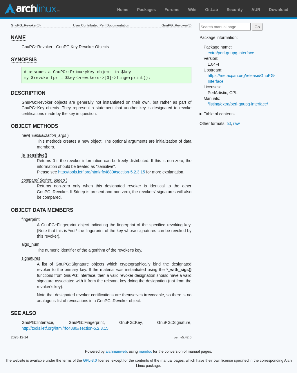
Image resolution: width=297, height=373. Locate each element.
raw (236, 123)
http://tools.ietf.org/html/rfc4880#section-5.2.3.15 (101, 172)
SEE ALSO (23, 313)
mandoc (145, 351)
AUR (255, 9)
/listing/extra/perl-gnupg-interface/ (238, 104)
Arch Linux (31, 9)
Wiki (192, 9)
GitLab (211, 9)
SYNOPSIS (24, 59)
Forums (171, 9)
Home (122, 9)
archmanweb (116, 351)
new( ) (45, 135)
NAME (18, 37)
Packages (146, 9)
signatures (30, 258)
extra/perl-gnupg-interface (231, 53)
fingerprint (30, 219)
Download (278, 9)
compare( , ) (44, 180)
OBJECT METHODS (34, 126)
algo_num (30, 244)
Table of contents (219, 114)
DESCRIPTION (28, 93)
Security (235, 9)
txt (229, 123)
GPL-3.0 (90, 360)
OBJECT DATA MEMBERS (42, 210)
